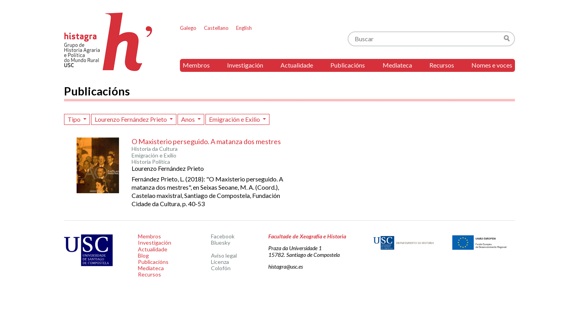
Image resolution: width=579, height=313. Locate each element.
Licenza (220, 261)
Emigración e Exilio (235, 119)
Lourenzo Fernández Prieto (131, 119)
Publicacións (347, 65)
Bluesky (220, 242)
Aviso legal (224, 255)
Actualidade (296, 65)
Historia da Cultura (155, 149)
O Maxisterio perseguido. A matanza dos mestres (206, 141)
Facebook (223, 236)
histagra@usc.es (285, 266)
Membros (196, 65)
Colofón (221, 268)
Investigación (245, 65)
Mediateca (397, 65)
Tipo (75, 119)
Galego (188, 28)
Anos (188, 119)
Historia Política (151, 162)
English (244, 28)
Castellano (216, 28)
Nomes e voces (491, 65)
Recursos (441, 65)
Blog (143, 255)
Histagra (108, 42)
